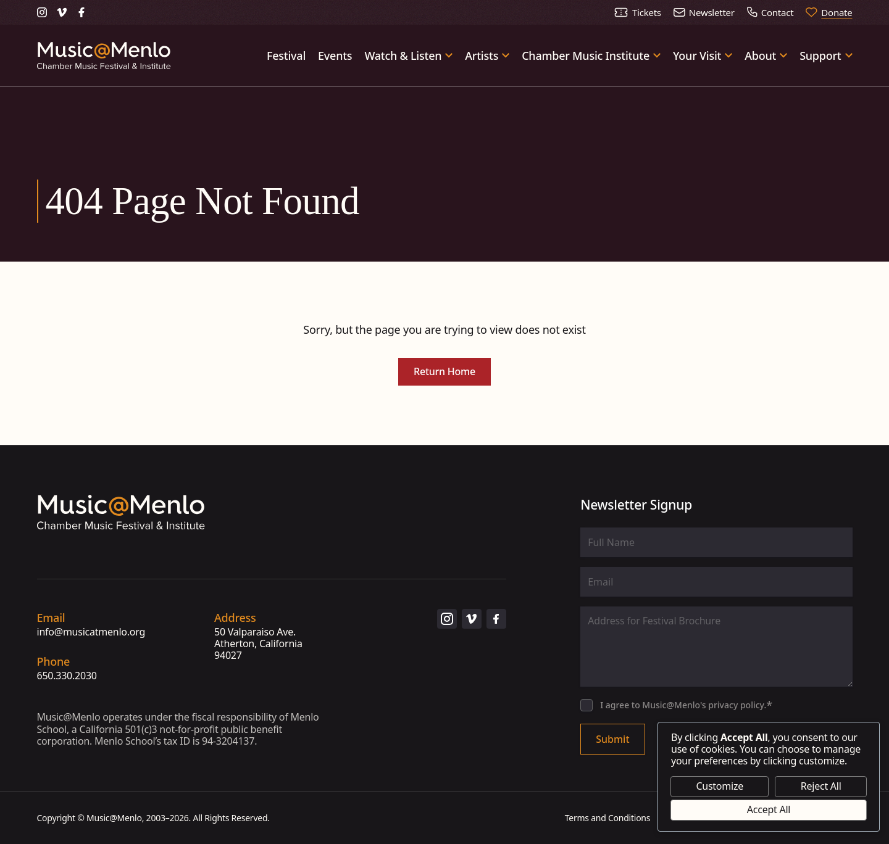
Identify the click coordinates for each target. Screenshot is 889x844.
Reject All (821, 786)
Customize (719, 786)
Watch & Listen (402, 55)
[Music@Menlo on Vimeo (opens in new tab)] (62, 12)
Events (335, 55)
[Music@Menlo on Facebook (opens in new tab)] (81, 12)
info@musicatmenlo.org (91, 632)
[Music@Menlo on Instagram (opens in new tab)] (42, 12)
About (760, 55)
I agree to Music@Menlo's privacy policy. (686, 705)
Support (820, 55)
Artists (481, 55)
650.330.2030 (67, 676)
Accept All (768, 809)
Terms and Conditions (608, 818)
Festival (286, 55)
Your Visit (697, 55)
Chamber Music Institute (585, 55)
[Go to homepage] (104, 55)
